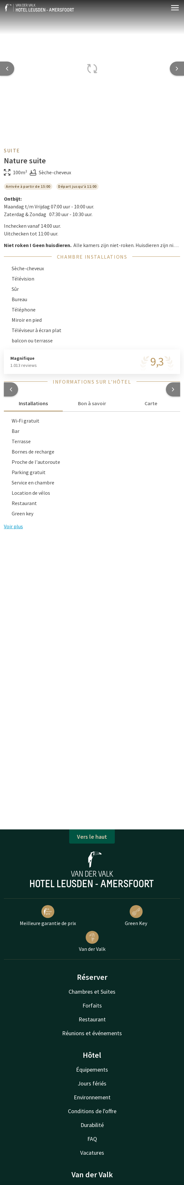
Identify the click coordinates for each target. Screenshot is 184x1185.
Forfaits (92, 1005)
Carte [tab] (151, 403)
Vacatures (92, 1152)
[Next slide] (177, 69)
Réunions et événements (92, 1033)
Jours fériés (92, 1083)
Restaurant (92, 1019)
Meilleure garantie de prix (48, 915)
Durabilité (92, 1125)
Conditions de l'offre (92, 1111)
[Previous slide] (7, 69)
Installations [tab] (33, 403)
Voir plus (13, 526)
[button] (11, 389)
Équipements (92, 1069)
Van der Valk (92, 941)
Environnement (92, 1097)
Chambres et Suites (92, 991)
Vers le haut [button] (92, 836)
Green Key (136, 915)
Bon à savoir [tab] (92, 403)
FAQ (92, 1138)
